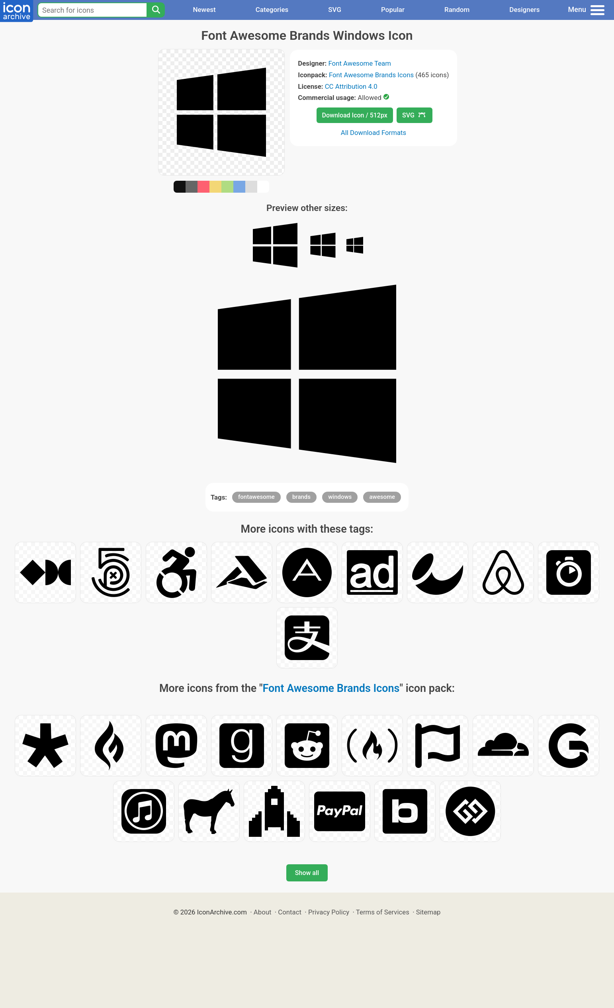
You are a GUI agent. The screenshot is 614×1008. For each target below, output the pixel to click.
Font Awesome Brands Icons (371, 75)
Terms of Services (382, 912)
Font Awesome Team (360, 63)
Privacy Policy (328, 912)
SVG (334, 10)
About (263, 912)
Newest (204, 10)
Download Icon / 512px (354, 115)
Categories (272, 10)
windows (340, 496)
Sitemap (428, 912)
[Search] (156, 10)
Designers (524, 10)
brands (301, 496)
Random (456, 10)
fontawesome (256, 496)
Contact (289, 912)
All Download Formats (374, 133)
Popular (393, 10)
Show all (307, 873)
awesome (382, 496)
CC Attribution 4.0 (351, 86)
